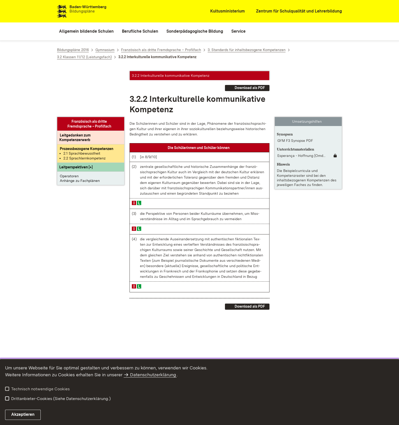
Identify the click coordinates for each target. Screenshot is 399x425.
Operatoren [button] (69, 130)
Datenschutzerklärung (153, 374)
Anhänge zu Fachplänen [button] (80, 135)
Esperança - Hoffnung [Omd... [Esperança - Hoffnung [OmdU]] (301, 110)
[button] (76, 121)
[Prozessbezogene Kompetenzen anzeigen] (86, 103)
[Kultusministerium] (224, 11)
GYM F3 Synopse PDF (295, 95)
